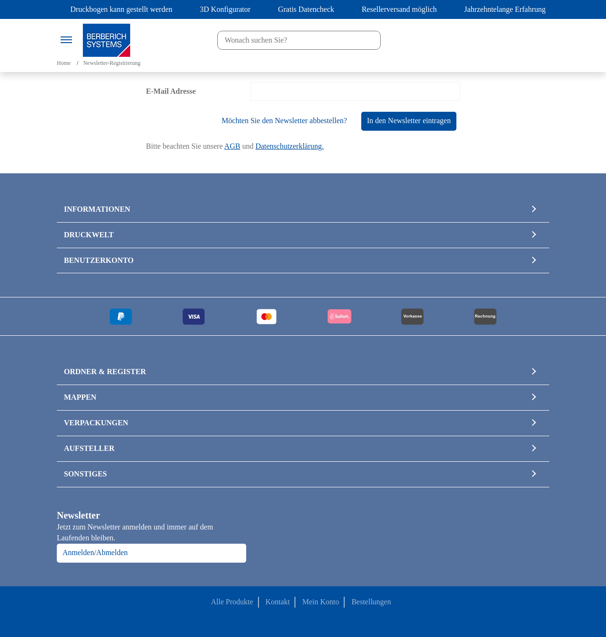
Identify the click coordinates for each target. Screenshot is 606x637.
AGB (232, 146)
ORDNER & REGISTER (105, 372)
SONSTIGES (85, 474)
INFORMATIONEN (97, 209)
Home (64, 63)
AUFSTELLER (89, 448)
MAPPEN (80, 397)
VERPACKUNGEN (96, 423)
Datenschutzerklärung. (289, 146)
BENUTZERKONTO (99, 260)
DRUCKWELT (89, 235)
